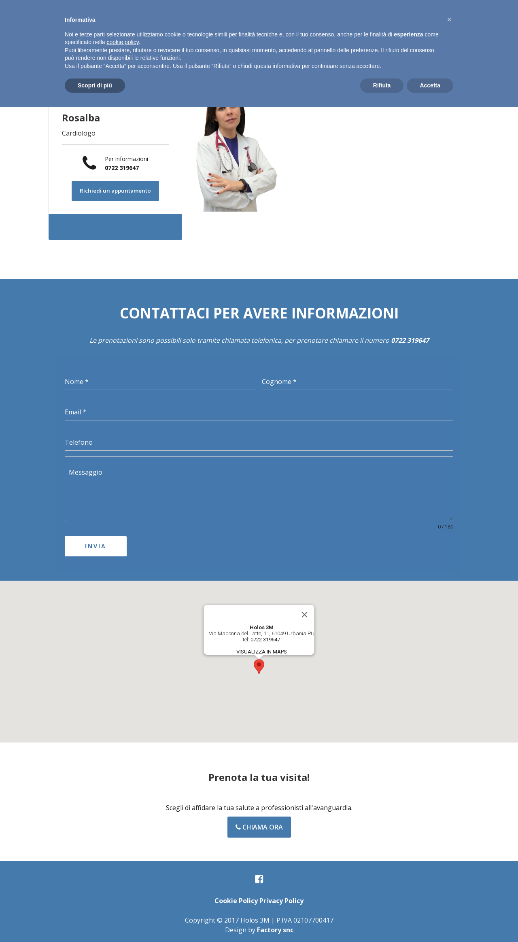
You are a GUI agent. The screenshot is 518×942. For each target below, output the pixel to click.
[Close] (304, 612)
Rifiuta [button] (382, 85)
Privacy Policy (281, 898)
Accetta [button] (430, 85)
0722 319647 (122, 168)
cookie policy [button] (123, 42)
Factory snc (275, 927)
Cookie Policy (236, 898)
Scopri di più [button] (95, 85)
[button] (259, 664)
